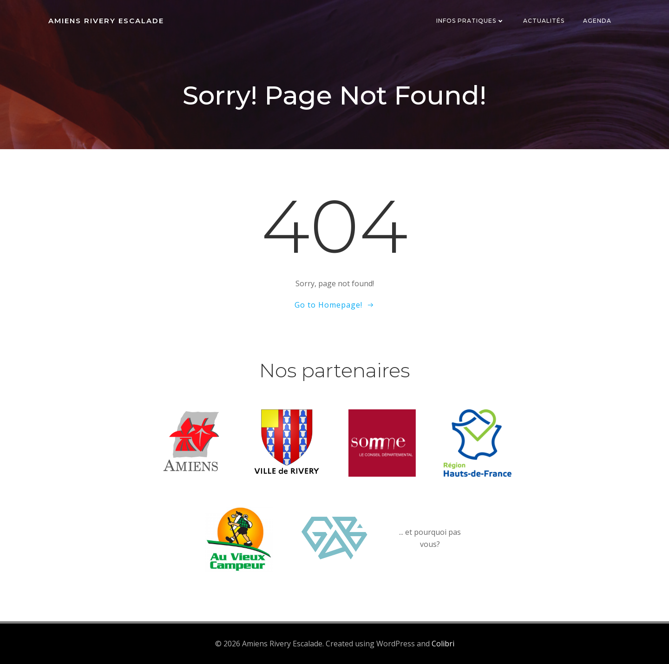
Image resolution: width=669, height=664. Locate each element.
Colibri (443, 643)
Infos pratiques (470, 20)
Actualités (543, 20)
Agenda (597, 20)
